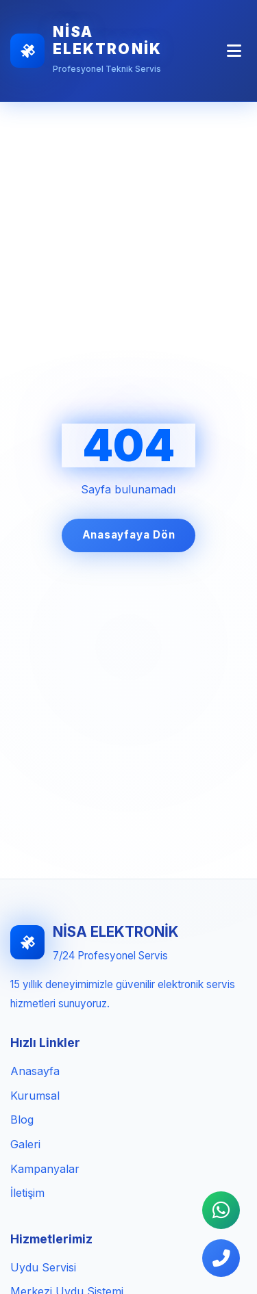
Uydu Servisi (43, 1267)
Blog (22, 1119)
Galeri (25, 1144)
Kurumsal (35, 1095)
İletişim (27, 1193)
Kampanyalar (44, 1169)
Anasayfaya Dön (128, 534)
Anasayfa (35, 1071)
